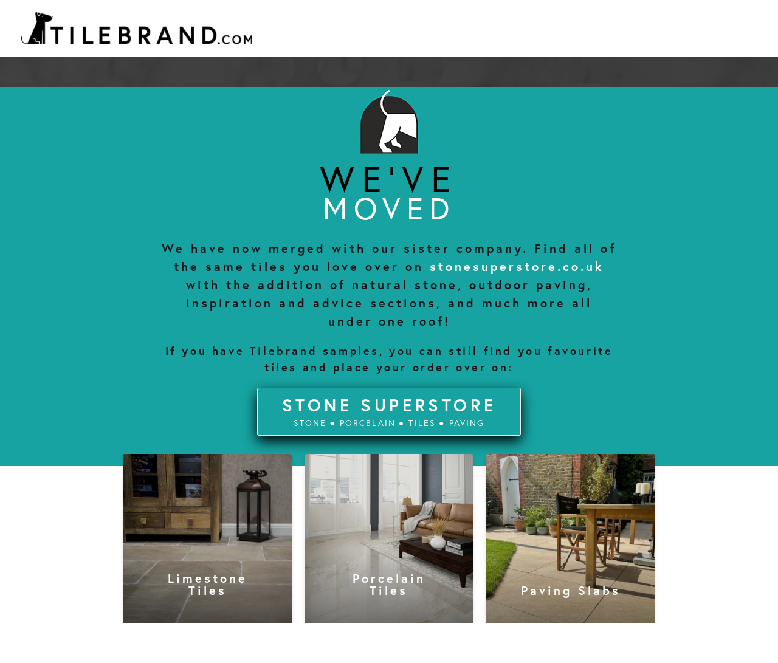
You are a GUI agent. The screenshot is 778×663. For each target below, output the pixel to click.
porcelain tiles (389, 584)
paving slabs (571, 591)
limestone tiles (207, 584)
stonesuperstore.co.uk (517, 266)
